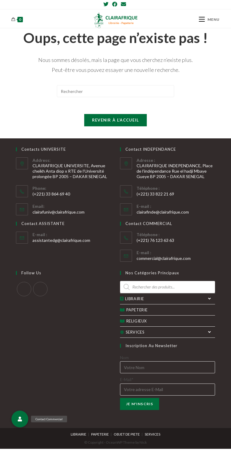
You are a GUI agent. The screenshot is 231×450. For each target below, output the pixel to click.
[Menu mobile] (209, 19)
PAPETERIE (134, 311)
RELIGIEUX (133, 322)
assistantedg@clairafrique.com (61, 241)
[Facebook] (114, 4)
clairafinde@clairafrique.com (163, 213)
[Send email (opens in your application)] (123, 4)
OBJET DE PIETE (127, 435)
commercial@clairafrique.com (164, 259)
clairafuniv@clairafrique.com (58, 213)
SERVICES (167, 333)
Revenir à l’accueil (115, 121)
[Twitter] (106, 4)
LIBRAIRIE (167, 299)
